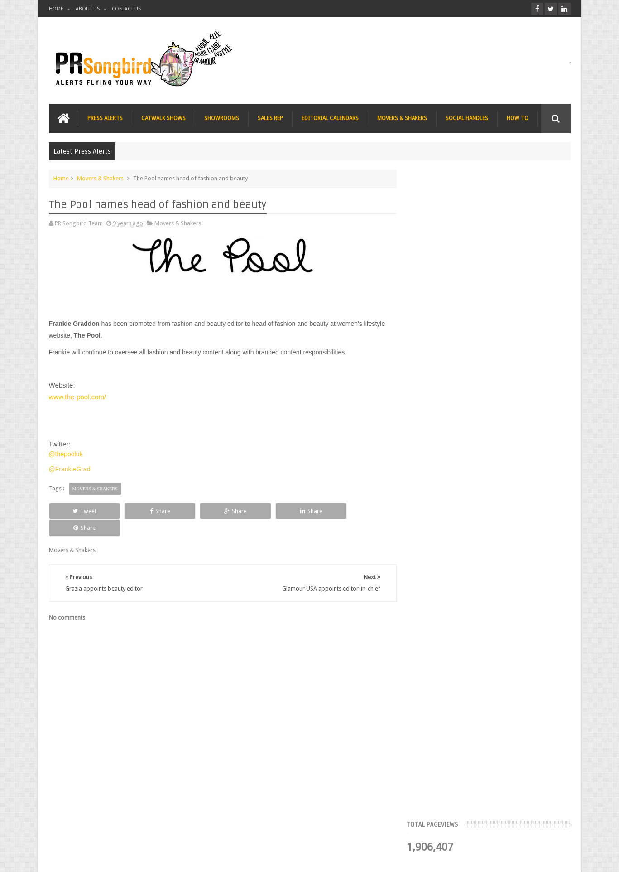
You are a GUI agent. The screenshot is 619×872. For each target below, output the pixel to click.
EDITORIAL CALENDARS (330, 118)
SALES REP (270, 118)
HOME (56, 9)
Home (61, 178)
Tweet (81, 510)
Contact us (547, 830)
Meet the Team (492, 279)
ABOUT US (88, 9)
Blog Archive (544, 279)
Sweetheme (555, 857)
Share (151, 510)
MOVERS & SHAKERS (402, 118)
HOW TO (517, 118)
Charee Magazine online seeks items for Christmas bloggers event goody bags (511, 516)
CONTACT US (126, 9)
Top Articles (440, 279)
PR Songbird (123, 857)
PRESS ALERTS (105, 118)
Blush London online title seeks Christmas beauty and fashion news (503, 403)
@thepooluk (66, 454)
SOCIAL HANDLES (467, 118)
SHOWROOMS (221, 118)
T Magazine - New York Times (499, 562)
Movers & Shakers (100, 178)
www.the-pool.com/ (77, 397)
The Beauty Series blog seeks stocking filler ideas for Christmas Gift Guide (508, 460)
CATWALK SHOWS (163, 118)
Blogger (493, 857)
